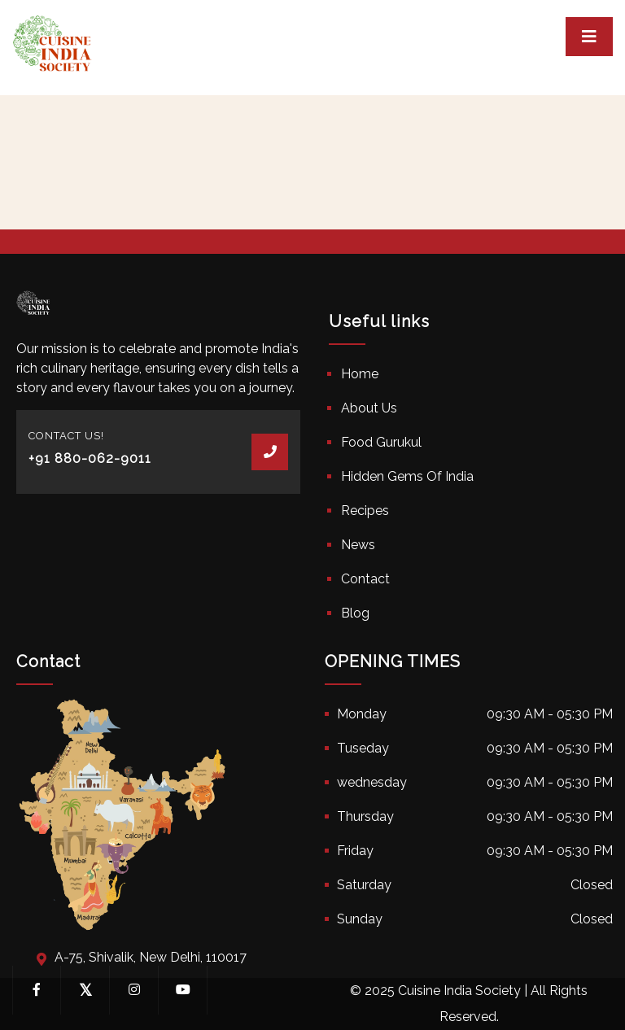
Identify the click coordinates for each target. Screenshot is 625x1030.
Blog (355, 613)
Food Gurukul (381, 442)
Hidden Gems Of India (407, 476)
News (358, 544)
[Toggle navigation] (589, 36)
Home (359, 374)
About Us (369, 408)
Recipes (365, 510)
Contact (365, 579)
